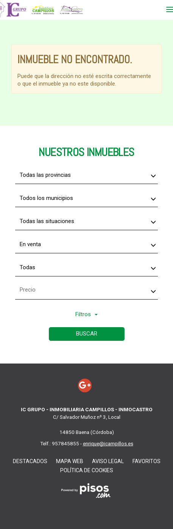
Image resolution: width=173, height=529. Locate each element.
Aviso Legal (108, 461)
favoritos (146, 461)
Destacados (30, 461)
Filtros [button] (86, 314)
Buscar (86, 333)
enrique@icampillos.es (108, 443)
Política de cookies (86, 470)
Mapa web (69, 461)
